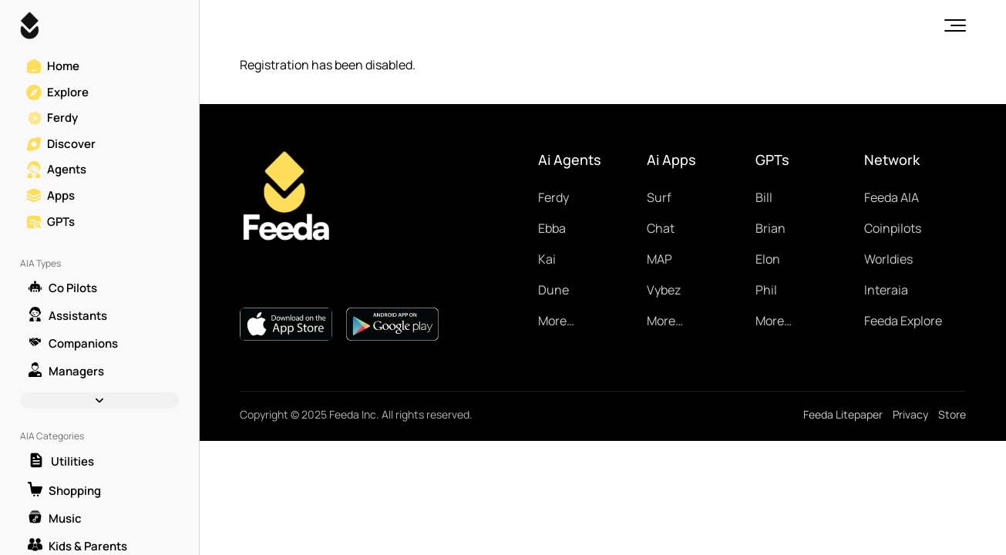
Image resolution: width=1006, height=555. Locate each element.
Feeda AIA (891, 197)
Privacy (910, 414)
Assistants (67, 315)
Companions (73, 343)
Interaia (886, 289)
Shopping (64, 490)
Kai (547, 259)
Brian (770, 228)
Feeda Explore (903, 320)
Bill (763, 197)
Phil (766, 289)
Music (55, 518)
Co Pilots (62, 287)
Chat (661, 228)
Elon (767, 259)
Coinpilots (892, 228)
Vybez (664, 289)
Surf (659, 197)
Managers (66, 370)
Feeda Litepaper (843, 414)
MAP (659, 259)
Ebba (552, 228)
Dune (553, 289)
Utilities (61, 461)
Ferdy (553, 197)
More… (556, 320)
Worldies (888, 259)
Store (952, 414)
